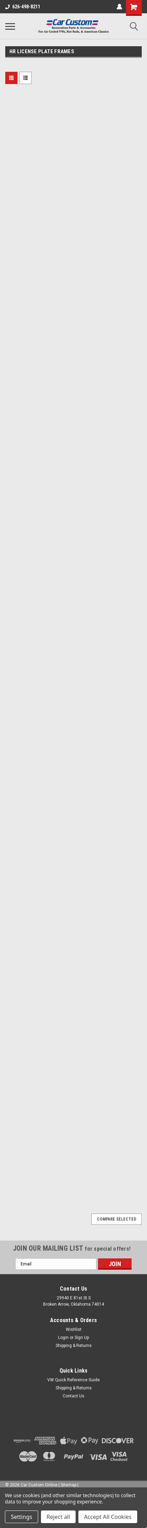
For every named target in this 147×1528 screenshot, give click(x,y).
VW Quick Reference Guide (73, 1379)
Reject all (58, 1517)
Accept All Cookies (108, 1517)
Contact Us (73, 1396)
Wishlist (74, 1329)
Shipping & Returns (74, 1345)
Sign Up (82, 1337)
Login (63, 1337)
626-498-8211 (22, 6)
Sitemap (68, 1484)
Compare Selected (116, 1219)
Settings (21, 1517)
